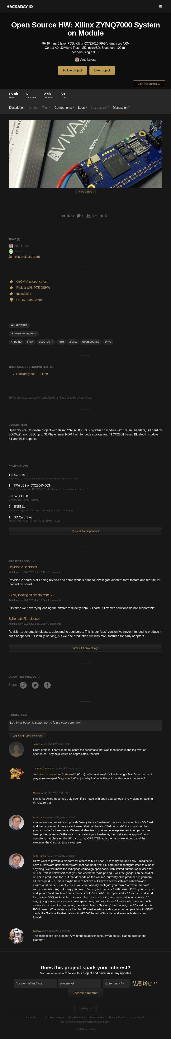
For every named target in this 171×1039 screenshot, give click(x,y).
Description (17, 107)
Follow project (72, 70)
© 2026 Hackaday (86, 1029)
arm (61, 342)
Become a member (52, 973)
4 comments (54, 600)
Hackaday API (137, 1018)
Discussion (121, 107)
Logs (82, 107)
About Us (31, 1018)
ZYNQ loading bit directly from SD (31, 595)
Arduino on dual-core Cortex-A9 (54, 774)
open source (90, 342)
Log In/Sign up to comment (27, 735)
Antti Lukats (85, 60)
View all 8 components (85, 531)
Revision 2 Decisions (23, 567)
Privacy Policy (117, 1018)
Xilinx (73, 342)
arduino (16, 342)
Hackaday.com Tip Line (32, 374)
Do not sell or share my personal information (85, 1022)
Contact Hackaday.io (52, 1018)
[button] (160, 6)
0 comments (54, 572)
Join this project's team (24, 256)
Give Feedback (76, 1018)
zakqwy (37, 931)
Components (64, 107)
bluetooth (46, 342)
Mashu (36, 793)
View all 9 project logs (85, 648)
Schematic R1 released (24, 619)
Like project (102, 70)
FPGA (30, 342)
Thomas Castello (42, 768)
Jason (15, 251)
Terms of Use (97, 1018)
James (36, 744)
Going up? (85, 1009)
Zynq (108, 342)
